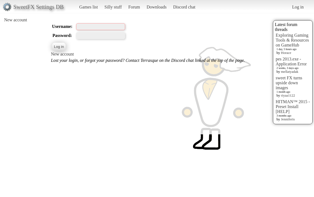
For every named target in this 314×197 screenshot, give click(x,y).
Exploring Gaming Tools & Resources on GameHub (292, 40)
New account (15, 20)
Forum (134, 7)
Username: (62, 26)
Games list (88, 7)
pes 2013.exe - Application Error (291, 61)
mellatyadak (289, 71)
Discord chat (184, 7)
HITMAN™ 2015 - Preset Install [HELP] (293, 106)
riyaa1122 (288, 95)
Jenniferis (288, 119)
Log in (298, 7)
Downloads (156, 7)
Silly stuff (113, 7)
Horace (286, 53)
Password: (62, 35)
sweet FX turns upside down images (289, 83)
